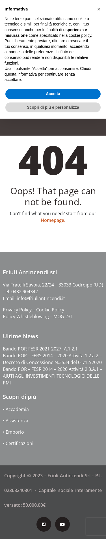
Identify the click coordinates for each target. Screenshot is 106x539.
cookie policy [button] (80, 35)
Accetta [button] (53, 93)
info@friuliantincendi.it (41, 298)
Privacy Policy (18, 310)
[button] (98, 9)
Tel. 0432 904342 (20, 291)
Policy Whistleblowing (26, 316)
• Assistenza (15, 421)
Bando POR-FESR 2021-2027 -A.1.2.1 (40, 349)
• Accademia (16, 409)
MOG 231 (63, 316)
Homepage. (53, 220)
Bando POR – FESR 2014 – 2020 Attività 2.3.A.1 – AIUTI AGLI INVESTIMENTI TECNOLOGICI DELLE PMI (52, 376)
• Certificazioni (18, 443)
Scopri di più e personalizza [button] (53, 107)
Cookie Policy (50, 310)
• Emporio (13, 432)
